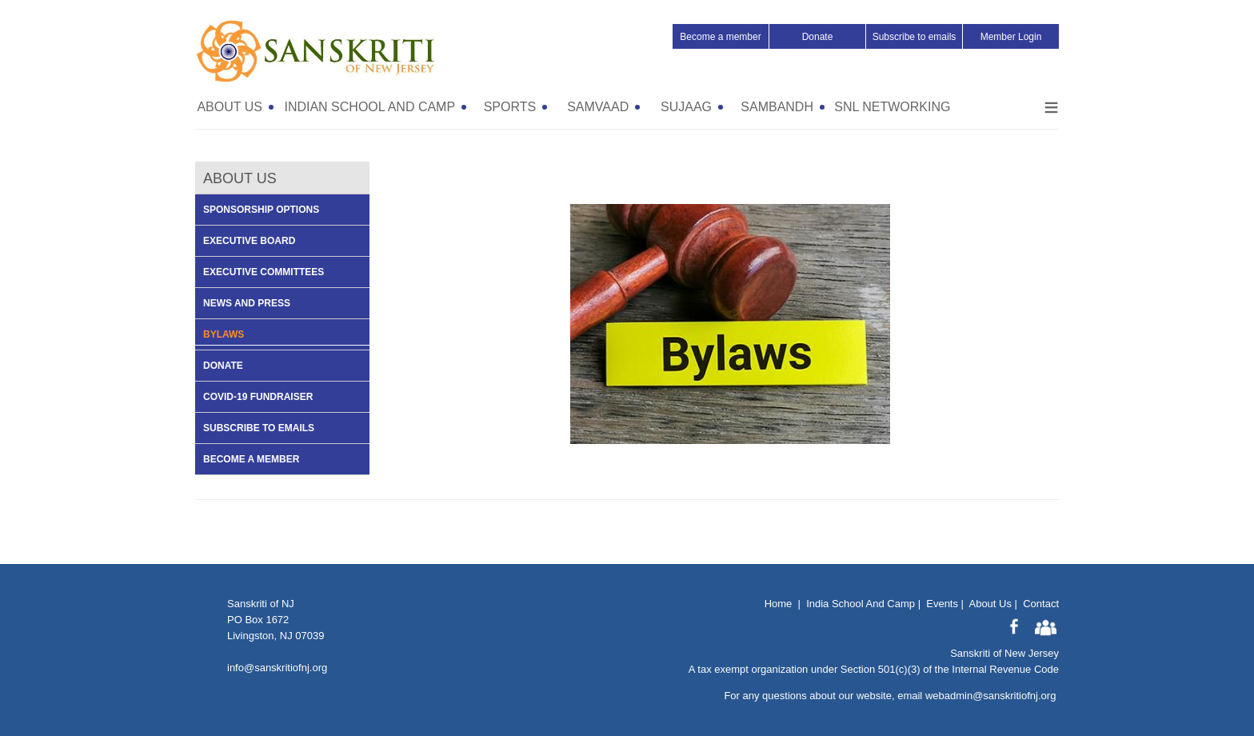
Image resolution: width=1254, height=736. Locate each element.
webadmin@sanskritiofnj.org (990, 696)
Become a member (720, 36)
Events (942, 604)
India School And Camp (860, 604)
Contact (1041, 604)
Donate (817, 36)
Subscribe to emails (914, 36)
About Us (989, 604)
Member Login (1011, 36)
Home (779, 604)
